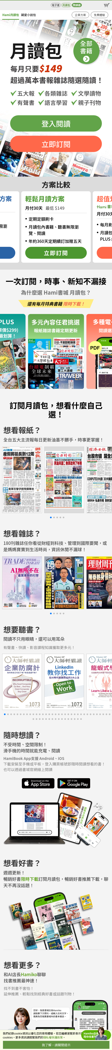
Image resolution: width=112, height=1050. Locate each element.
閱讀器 (77, 5)
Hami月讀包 (10, 15)
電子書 (56, 5)
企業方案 (80, 15)
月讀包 (66, 5)
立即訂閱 (56, 143)
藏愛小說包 (28, 15)
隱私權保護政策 (53, 1037)
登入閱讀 (56, 123)
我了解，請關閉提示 (56, 1044)
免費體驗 (99, 15)
